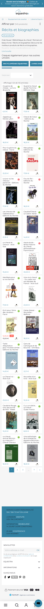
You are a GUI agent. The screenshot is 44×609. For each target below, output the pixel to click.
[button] (42, 3)
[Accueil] (3, 19)
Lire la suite (6, 51)
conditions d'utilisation (23, 556)
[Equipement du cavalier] (17, 19)
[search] (17, 605)
